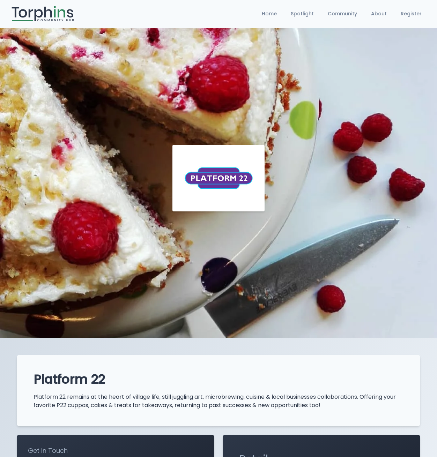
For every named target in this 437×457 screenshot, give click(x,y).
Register (411, 13)
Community (342, 13)
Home (269, 13)
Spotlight (302, 13)
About (379, 13)
